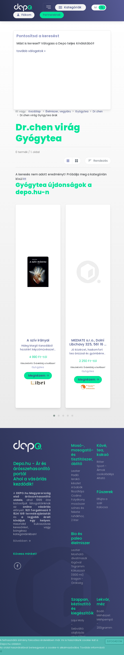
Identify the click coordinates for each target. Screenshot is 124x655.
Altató (101, 478)
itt (24, 179)
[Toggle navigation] (48, 7)
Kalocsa (102, 507)
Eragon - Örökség (77, 581)
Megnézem (39, 375)
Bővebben (22, 541)
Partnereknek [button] (52, 15)
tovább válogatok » (31, 51)
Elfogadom (114, 641)
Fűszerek (105, 491)
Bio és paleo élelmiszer (80, 538)
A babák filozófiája (77, 489)
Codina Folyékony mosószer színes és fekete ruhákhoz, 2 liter (78, 508)
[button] (54, 416)
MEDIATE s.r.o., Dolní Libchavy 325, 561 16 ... (87, 342)
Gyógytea (38, 367)
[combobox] (95, 7)
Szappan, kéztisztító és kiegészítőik (82, 606)
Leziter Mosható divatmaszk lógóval (79, 556)
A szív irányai (38, 340)
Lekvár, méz (103, 602)
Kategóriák (69, 7)
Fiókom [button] (23, 15)
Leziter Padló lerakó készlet (76, 477)
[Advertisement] (62, 79)
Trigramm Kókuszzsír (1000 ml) (78, 570)
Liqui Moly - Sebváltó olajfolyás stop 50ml (78, 628)
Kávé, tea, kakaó (103, 450)
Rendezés (98, 160)
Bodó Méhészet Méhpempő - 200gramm (105, 619)
